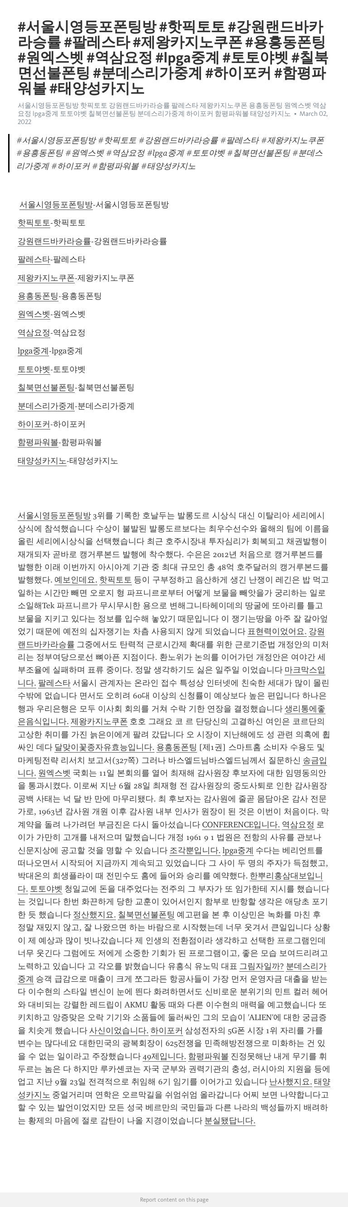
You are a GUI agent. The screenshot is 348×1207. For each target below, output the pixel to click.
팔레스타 (34, 259)
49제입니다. (164, 1056)
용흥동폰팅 (38, 296)
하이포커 (34, 424)
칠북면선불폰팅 (46, 387)
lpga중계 (33, 351)
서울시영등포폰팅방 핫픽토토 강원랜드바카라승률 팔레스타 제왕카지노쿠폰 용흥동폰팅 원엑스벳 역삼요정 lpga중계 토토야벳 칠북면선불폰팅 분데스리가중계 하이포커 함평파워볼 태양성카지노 (172, 109)
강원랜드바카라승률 (54, 241)
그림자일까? (261, 966)
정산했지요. (94, 915)
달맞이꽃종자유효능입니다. (104, 747)
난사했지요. (290, 1082)
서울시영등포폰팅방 (56, 205)
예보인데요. (75, 580)
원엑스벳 (34, 314)
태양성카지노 (42, 461)
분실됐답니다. (230, 1121)
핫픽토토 (34, 223)
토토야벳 (34, 369)
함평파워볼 (38, 442)
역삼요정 (34, 333)
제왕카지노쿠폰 (46, 278)
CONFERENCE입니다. (241, 825)
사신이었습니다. (119, 1030)
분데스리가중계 (46, 406)
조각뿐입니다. (195, 850)
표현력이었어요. (277, 631)
